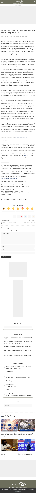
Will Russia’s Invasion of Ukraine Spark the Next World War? (18, 377)
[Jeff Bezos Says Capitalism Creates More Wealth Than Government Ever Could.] (26, 445)
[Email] (33, 216)
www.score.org (27, 155)
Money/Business (9, 36)
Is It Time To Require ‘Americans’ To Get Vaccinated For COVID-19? (19, 395)
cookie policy (31, 489)
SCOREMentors (5, 157)
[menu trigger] (2, 2)
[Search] (34, 2)
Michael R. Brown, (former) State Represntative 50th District (18, 366)
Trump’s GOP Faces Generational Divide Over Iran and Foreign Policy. (18, 350)
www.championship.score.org (21, 137)
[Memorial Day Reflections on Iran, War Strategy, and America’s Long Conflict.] (9, 425)
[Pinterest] (21, 216)
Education (3, 36)
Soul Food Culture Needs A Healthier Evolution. (14, 343)
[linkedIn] (25, 216)
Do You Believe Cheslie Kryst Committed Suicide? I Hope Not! (17, 390)
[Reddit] (29, 216)
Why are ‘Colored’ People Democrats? (13, 368)
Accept (18, 491)
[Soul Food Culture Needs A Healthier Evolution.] (9, 445)
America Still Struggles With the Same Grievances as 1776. (16, 352)
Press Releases (18, 36)
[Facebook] (14, 216)
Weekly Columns (25, 36)
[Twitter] (18, 216)
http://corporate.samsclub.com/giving (9, 178)
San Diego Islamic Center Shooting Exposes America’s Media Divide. (18, 341)
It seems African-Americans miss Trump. (14, 372)
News (14, 36)
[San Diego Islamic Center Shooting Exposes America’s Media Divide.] (26, 425)
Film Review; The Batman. (11, 381)
